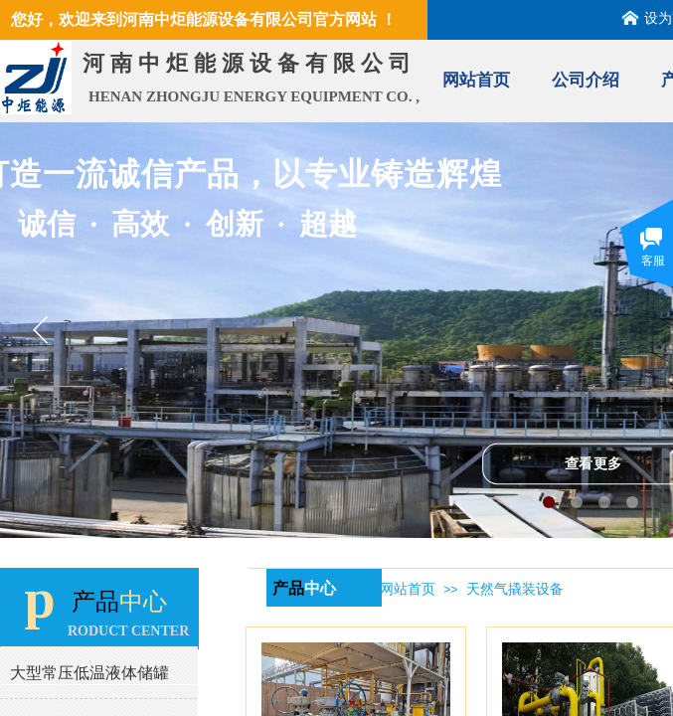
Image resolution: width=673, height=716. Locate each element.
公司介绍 (585, 80)
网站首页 (476, 80)
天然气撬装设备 (515, 589)
